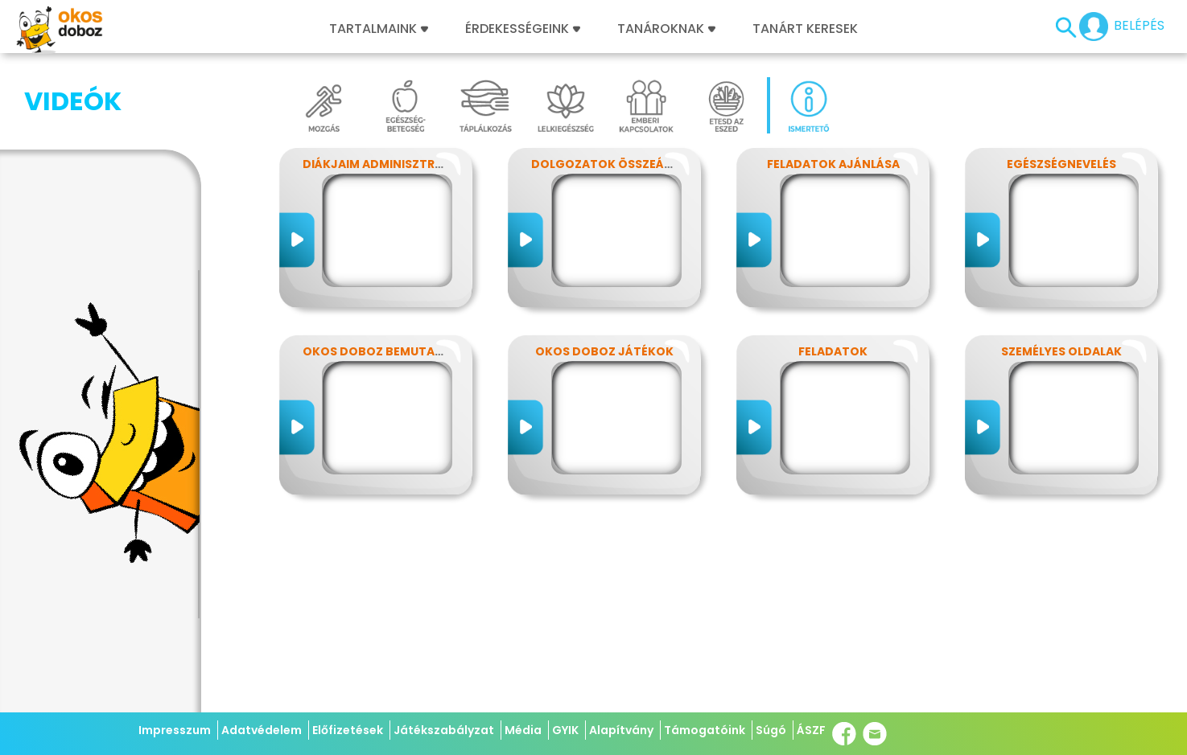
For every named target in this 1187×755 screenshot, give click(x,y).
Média (523, 730)
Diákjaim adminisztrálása (387, 164)
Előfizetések (347, 730)
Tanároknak (666, 29)
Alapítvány (621, 730)
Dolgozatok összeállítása (621, 164)
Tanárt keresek (805, 29)
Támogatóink (704, 730)
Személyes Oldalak (1061, 351)
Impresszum (174, 730)
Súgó (771, 730)
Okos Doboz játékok (604, 351)
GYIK (565, 730)
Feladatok (833, 351)
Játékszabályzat (444, 730)
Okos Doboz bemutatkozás (393, 351)
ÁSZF (811, 730)
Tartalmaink (378, 29)
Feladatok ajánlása (833, 164)
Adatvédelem (261, 730)
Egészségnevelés (1061, 164)
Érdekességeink (522, 29)
